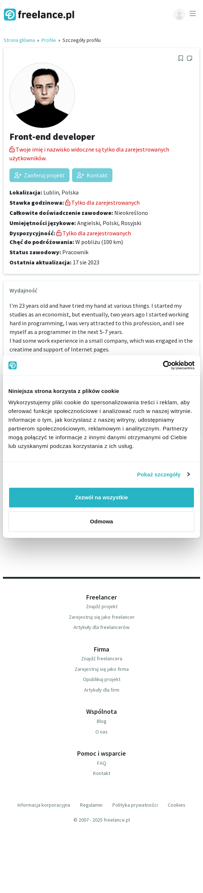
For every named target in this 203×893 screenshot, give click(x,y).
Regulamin (91, 805)
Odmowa (101, 521)
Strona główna (19, 40)
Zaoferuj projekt (39, 175)
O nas (101, 731)
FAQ (101, 763)
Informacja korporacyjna (43, 805)
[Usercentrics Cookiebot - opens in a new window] (163, 365)
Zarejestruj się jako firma (102, 669)
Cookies (177, 805)
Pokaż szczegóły (159, 474)
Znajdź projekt (102, 606)
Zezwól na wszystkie (101, 497)
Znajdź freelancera (101, 658)
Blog (102, 721)
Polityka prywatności (135, 805)
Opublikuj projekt (101, 679)
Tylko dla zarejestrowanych (102, 202)
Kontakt (92, 175)
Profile (48, 40)
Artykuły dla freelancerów (101, 627)
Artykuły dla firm (101, 690)
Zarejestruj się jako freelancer (102, 617)
